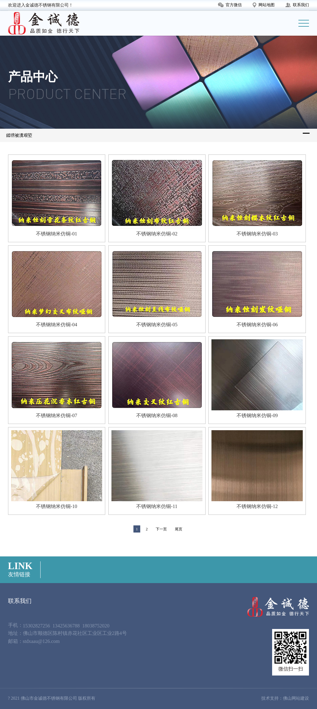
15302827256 (36, 625)
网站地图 (264, 4)
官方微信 (230, 4)
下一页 (161, 529)
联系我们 (297, 4)
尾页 (178, 529)
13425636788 (66, 625)
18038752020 (96, 625)
